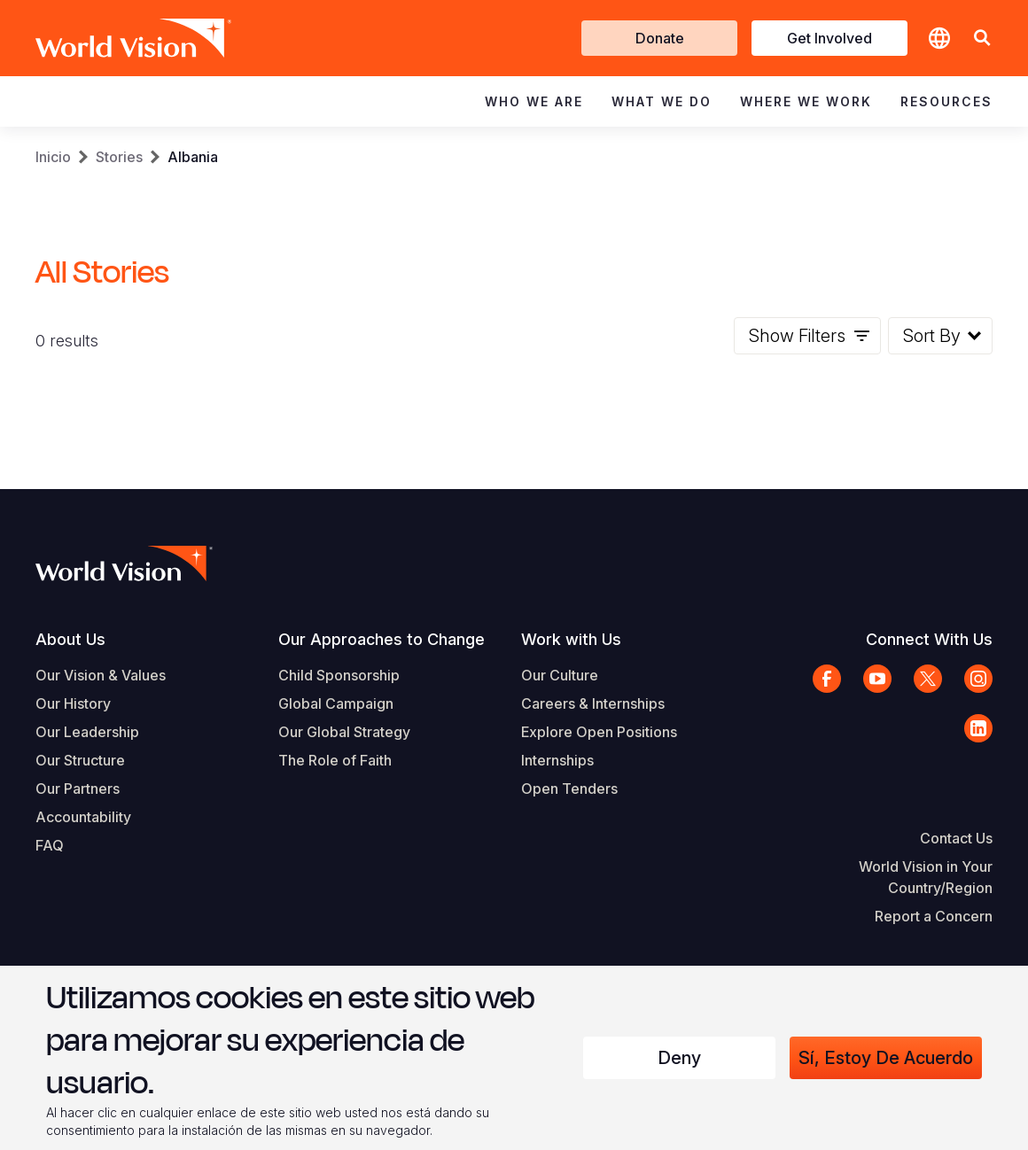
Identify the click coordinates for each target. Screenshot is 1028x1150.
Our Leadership (87, 732)
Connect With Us (929, 639)
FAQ (49, 845)
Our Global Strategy (344, 732)
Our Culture (559, 675)
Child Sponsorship (339, 675)
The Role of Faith (335, 760)
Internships (557, 760)
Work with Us (571, 639)
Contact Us (956, 838)
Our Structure (80, 760)
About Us (70, 639)
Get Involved (829, 38)
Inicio (53, 157)
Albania (192, 157)
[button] (982, 38)
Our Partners (77, 788)
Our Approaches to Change (381, 639)
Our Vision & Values (100, 675)
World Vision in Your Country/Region (926, 877)
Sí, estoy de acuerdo (885, 1057)
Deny (679, 1057)
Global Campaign (335, 703)
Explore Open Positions (599, 732)
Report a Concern (934, 916)
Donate (659, 38)
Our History (73, 703)
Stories (119, 157)
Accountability (83, 817)
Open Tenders (569, 788)
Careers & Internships (593, 703)
